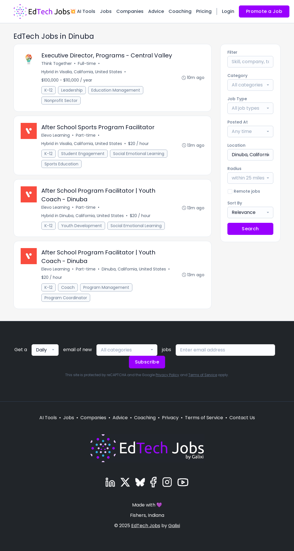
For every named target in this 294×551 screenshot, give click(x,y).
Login (228, 11)
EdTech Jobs (145, 525)
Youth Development (81, 226)
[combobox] (250, 85)
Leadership (72, 90)
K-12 (49, 90)
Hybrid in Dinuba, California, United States (82, 216)
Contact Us (242, 417)
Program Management (106, 287)
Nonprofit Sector (61, 100)
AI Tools (48, 417)
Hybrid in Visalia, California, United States (81, 72)
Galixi (174, 525)
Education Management (115, 90)
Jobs (106, 11)
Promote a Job (264, 11)
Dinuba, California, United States (134, 269)
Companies (130, 11)
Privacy (170, 417)
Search (250, 228)
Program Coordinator (66, 298)
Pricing (204, 11)
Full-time (87, 63)
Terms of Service (202, 374)
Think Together (56, 63)
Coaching (180, 11)
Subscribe (147, 362)
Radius (234, 168)
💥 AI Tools (82, 11)
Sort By (234, 203)
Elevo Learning (55, 135)
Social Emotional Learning (138, 153)
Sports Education (61, 164)
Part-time (86, 135)
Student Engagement (83, 153)
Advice (156, 11)
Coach (68, 287)
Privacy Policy (167, 374)
